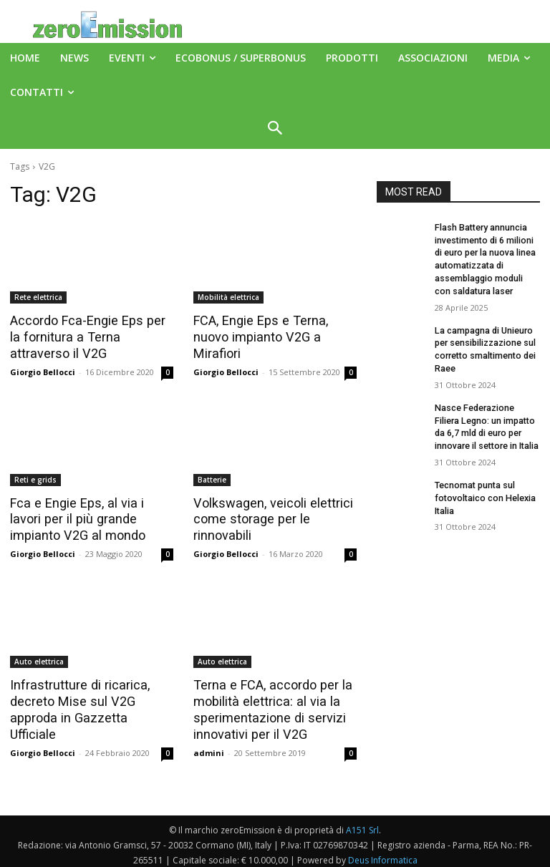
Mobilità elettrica (228, 297)
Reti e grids (35, 478)
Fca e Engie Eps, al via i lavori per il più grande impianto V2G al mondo (91, 517)
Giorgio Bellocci (42, 369)
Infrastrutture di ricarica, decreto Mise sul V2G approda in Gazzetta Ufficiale (91, 697)
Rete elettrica (38, 297)
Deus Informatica (383, 854)
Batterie (212, 478)
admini (208, 746)
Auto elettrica (39, 658)
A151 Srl (362, 824)
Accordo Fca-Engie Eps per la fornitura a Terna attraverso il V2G (88, 336)
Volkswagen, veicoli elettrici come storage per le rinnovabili (267, 517)
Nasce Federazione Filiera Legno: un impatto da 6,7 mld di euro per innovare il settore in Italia (486, 418)
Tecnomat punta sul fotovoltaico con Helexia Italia (483, 487)
